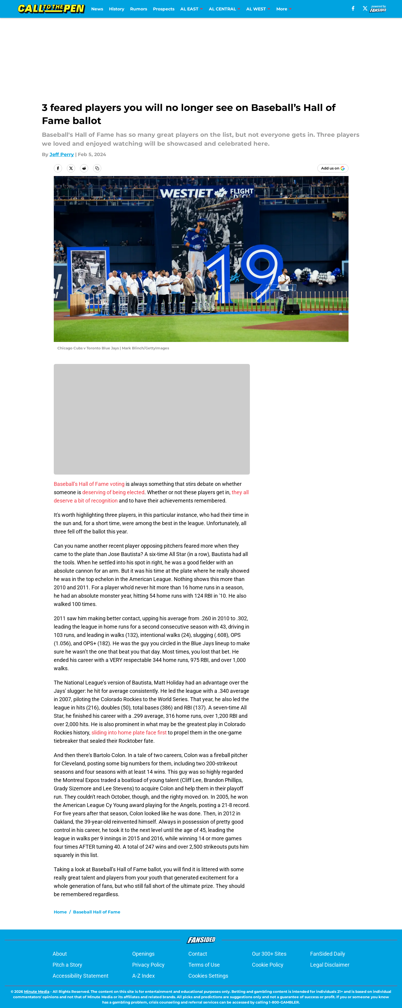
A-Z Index (143, 976)
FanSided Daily (327, 954)
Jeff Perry (62, 154)
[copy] (97, 168)
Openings (143, 954)
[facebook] (353, 8)
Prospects (163, 9)
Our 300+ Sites (269, 954)
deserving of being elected (113, 492)
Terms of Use (204, 965)
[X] (365, 8)
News (97, 9)
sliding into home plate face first (129, 732)
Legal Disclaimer (329, 965)
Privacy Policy (148, 965)
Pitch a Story (67, 965)
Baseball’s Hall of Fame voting (89, 484)
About (60, 954)
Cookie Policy (267, 965)
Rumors (138, 9)
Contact (197, 954)
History (116, 9)
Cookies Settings (208, 976)
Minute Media (36, 991)
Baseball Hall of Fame (96, 912)
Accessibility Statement (80, 976)
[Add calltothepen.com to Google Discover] (333, 168)
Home (60, 912)
